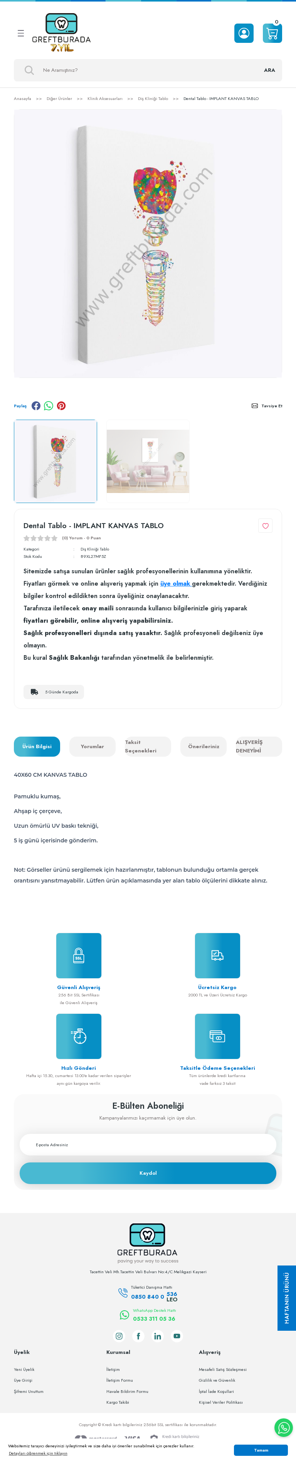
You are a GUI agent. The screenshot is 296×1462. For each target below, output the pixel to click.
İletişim (113, 1369)
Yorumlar (92, 746)
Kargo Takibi (117, 1402)
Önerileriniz (203, 746)
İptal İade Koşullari (216, 1391)
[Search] (148, 70)
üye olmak (176, 583)
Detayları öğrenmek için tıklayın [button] (38, 1453)
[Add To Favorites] (265, 525)
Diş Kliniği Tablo (96, 549)
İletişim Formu (119, 1380)
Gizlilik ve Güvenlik (217, 1380)
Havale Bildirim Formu (127, 1391)
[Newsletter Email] (148, 1144)
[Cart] (272, 33)
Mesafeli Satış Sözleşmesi (223, 1369)
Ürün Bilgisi (37, 746)
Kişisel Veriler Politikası (221, 1402)
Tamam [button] (261, 1450)
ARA (269, 70)
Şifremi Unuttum (29, 1391)
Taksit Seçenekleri (140, 746)
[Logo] (61, 33)
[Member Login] (244, 33)
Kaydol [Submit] (148, 1173)
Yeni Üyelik (24, 1369)
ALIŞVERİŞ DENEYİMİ (249, 746)
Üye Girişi (23, 1380)
